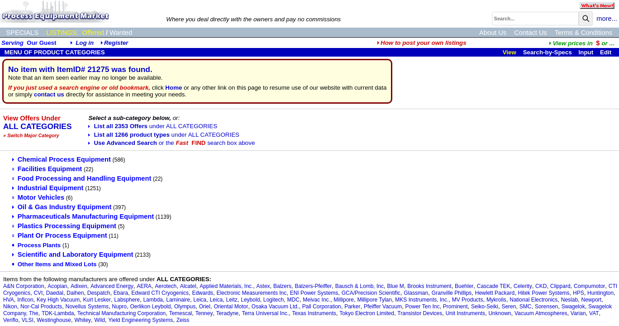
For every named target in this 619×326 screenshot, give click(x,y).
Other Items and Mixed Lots (54, 264)
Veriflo (10, 320)
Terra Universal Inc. (265, 313)
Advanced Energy (111, 286)
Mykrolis (496, 300)
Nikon (10, 306)
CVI (38, 293)
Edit (606, 52)
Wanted (121, 32)
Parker (352, 306)
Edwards (202, 293)
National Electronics (533, 300)
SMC (525, 306)
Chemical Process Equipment (61, 159)
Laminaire (178, 300)
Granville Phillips (452, 293)
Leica (199, 300)
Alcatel (188, 286)
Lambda (152, 300)
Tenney (204, 313)
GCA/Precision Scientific (371, 293)
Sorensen (546, 306)
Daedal (54, 293)
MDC (293, 300)
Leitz (232, 300)
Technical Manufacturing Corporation (121, 313)
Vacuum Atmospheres (540, 313)
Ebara (121, 293)
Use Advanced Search (171, 142)
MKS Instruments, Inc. (421, 300)
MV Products (467, 300)
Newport (591, 300)
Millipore (343, 300)
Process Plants (36, 245)
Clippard (560, 286)
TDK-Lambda (58, 313)
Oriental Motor (231, 306)
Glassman (416, 293)
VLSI (27, 320)
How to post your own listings (422, 42)
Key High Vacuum (58, 300)
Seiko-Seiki (484, 306)
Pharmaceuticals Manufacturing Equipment (83, 216)
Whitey (82, 320)
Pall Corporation (321, 306)
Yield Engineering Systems (140, 320)
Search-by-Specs (547, 52)
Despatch (98, 293)
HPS (578, 293)
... (581, 43)
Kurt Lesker (97, 300)
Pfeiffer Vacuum (383, 306)
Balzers (282, 286)
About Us (492, 32)
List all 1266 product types (163, 134)
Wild (100, 320)
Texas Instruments (314, 313)
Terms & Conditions (583, 32)
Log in (85, 42)
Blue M (395, 286)
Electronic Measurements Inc (252, 293)
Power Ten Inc (422, 306)
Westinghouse (54, 320)
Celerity (523, 286)
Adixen (79, 286)
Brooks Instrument (429, 286)
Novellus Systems (87, 306)
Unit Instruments (465, 313)
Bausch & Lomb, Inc (359, 286)
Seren (508, 306)
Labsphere (127, 300)
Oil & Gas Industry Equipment (62, 207)
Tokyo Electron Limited (366, 313)
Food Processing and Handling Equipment (82, 178)
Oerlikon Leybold (150, 306)
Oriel (204, 306)
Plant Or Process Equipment (59, 235)
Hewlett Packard (494, 293)
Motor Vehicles (38, 197)
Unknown (499, 313)
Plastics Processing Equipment (64, 226)
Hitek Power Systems (544, 293)
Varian (578, 313)
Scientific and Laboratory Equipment (72, 254)
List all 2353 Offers (152, 126)
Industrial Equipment (48, 188)
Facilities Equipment (47, 169)
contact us (49, 94)
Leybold (250, 300)
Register (116, 42)
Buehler (464, 286)
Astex (263, 286)
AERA (144, 286)
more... (606, 18)
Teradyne (227, 313)
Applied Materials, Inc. (226, 286)
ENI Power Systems (314, 293)
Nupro (119, 306)
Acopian (57, 286)
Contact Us (530, 32)
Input (586, 52)
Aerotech (165, 286)
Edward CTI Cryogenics (160, 293)
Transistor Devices (419, 313)
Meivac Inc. (316, 300)
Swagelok (573, 306)
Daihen (75, 293)
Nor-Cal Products (41, 306)
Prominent (455, 306)
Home (173, 87)
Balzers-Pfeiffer (313, 286)
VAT (594, 313)
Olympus (184, 306)
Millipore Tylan (374, 300)
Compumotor (589, 286)
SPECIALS (22, 32)
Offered (93, 32)
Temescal (180, 313)
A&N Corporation (23, 286)
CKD (541, 286)
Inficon (25, 300)
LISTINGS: (62, 32)
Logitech (273, 300)
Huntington (600, 293)
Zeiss (183, 320)
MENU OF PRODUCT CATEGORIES (54, 52)
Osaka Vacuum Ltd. (275, 306)
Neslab (569, 300)
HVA (8, 300)
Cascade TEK (493, 286)
